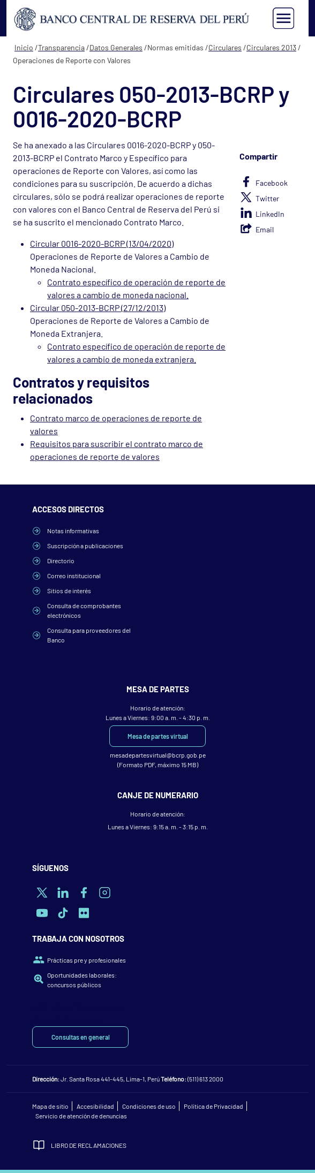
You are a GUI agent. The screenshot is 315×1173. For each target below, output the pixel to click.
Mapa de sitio (50, 1106)
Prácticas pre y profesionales (86, 960)
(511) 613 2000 (205, 1079)
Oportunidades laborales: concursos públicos (82, 979)
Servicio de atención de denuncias (81, 1115)
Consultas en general (80, 1037)
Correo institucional (74, 575)
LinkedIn (270, 213)
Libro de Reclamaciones (88, 1145)
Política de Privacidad (213, 1106)
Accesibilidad (95, 1106)
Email (265, 229)
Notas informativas (73, 530)
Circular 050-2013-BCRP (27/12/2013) (98, 307)
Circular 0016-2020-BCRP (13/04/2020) (102, 243)
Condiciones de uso (149, 1106)
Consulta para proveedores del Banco (89, 635)
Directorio (60, 560)
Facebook (272, 182)
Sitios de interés (69, 590)
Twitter (267, 198)
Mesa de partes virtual (158, 736)
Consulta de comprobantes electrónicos (84, 610)
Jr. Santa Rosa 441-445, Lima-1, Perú (110, 1079)
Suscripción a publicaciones (85, 545)
